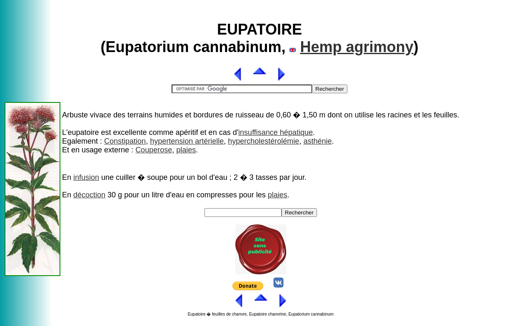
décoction (89, 195)
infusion (86, 177)
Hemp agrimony (356, 46)
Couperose (153, 150)
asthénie (317, 141)
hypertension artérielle (187, 141)
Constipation (125, 141)
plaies (186, 150)
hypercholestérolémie (263, 141)
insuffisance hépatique (275, 132)
